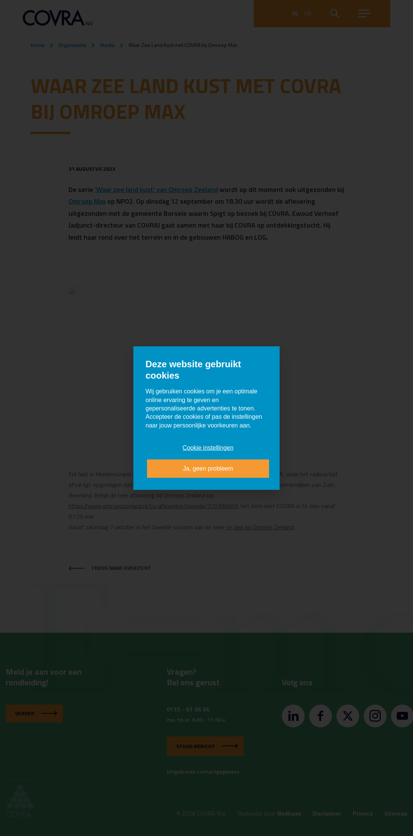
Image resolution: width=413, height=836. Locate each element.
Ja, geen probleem (208, 468)
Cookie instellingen (208, 448)
